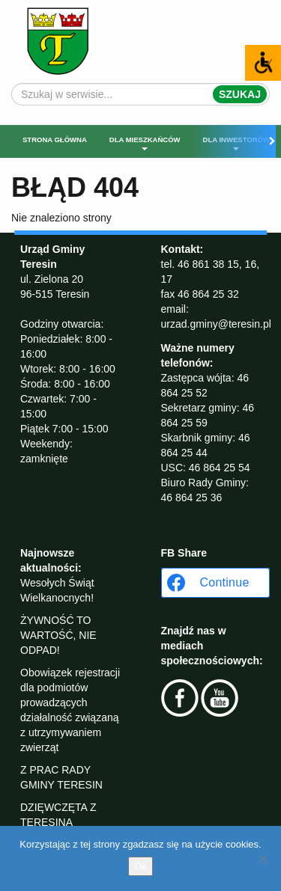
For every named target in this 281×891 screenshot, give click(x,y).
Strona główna (54, 139)
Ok (140, 866)
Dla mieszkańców (145, 142)
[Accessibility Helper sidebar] (263, 63)
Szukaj (240, 94)
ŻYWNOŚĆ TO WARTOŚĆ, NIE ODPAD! (58, 635)
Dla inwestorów (236, 142)
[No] (262, 858)
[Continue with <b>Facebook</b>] (215, 583)
